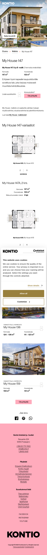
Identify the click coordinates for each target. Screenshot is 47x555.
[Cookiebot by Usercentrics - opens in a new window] (33, 251)
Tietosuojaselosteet (18, 547)
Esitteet (23, 499)
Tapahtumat (23, 502)
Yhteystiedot (23, 471)
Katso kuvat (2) (9, 36)
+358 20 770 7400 (23, 446)
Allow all (23, 293)
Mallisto (15, 51)
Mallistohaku (23, 496)
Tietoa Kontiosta (23, 477)
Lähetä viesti (23, 451)
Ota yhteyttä (32, 96)
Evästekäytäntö (29, 547)
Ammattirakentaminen (23, 474)
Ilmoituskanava (23, 479)
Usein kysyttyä (23, 507)
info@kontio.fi (24, 449)
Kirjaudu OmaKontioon (23, 466)
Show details (33, 285)
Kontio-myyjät (23, 469)
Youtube (24, 521)
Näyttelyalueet (23, 504)
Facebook (23, 514)
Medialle (23, 482)
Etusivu (5, 51)
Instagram (23, 518)
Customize (23, 302)
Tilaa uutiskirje (23, 494)
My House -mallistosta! (18, 115)
